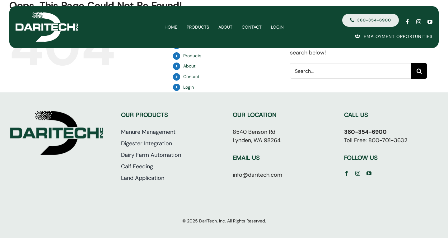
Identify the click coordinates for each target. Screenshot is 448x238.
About (189, 66)
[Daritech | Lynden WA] (47, 15)
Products (192, 55)
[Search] (419, 71)
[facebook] (407, 21)
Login (188, 87)
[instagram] (418, 21)
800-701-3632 (387, 140)
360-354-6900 (365, 132)
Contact (191, 76)
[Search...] (350, 71)
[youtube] (429, 21)
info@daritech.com (257, 175)
